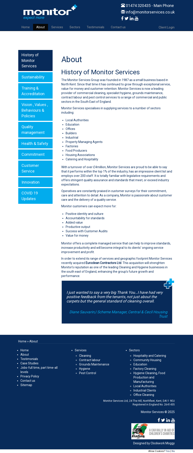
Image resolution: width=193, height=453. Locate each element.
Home (26, 27)
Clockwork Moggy (163, 443)
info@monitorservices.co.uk (148, 12)
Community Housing (147, 360)
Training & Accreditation (33, 91)
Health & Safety (35, 143)
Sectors (75, 27)
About (40, 27)
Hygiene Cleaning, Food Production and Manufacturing (149, 377)
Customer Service (30, 168)
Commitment (33, 154)
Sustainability (33, 77)
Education (140, 364)
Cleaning (85, 355)
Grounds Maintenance (94, 364)
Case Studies (29, 363)
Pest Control (87, 373)
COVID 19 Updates (30, 196)
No (173, 451)
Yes (167, 451)
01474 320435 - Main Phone (147, 5)
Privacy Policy (29, 376)
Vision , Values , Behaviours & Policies (35, 110)
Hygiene (84, 368)
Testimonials (95, 27)
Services (57, 27)
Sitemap (26, 385)
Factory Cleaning (144, 368)
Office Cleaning (143, 395)
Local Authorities (144, 386)
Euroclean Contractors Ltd (103, 263)
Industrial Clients (144, 390)
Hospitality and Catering (149, 355)
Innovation (31, 182)
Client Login (167, 27)
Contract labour (89, 360)
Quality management (33, 129)
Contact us (118, 27)
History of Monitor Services (30, 60)
